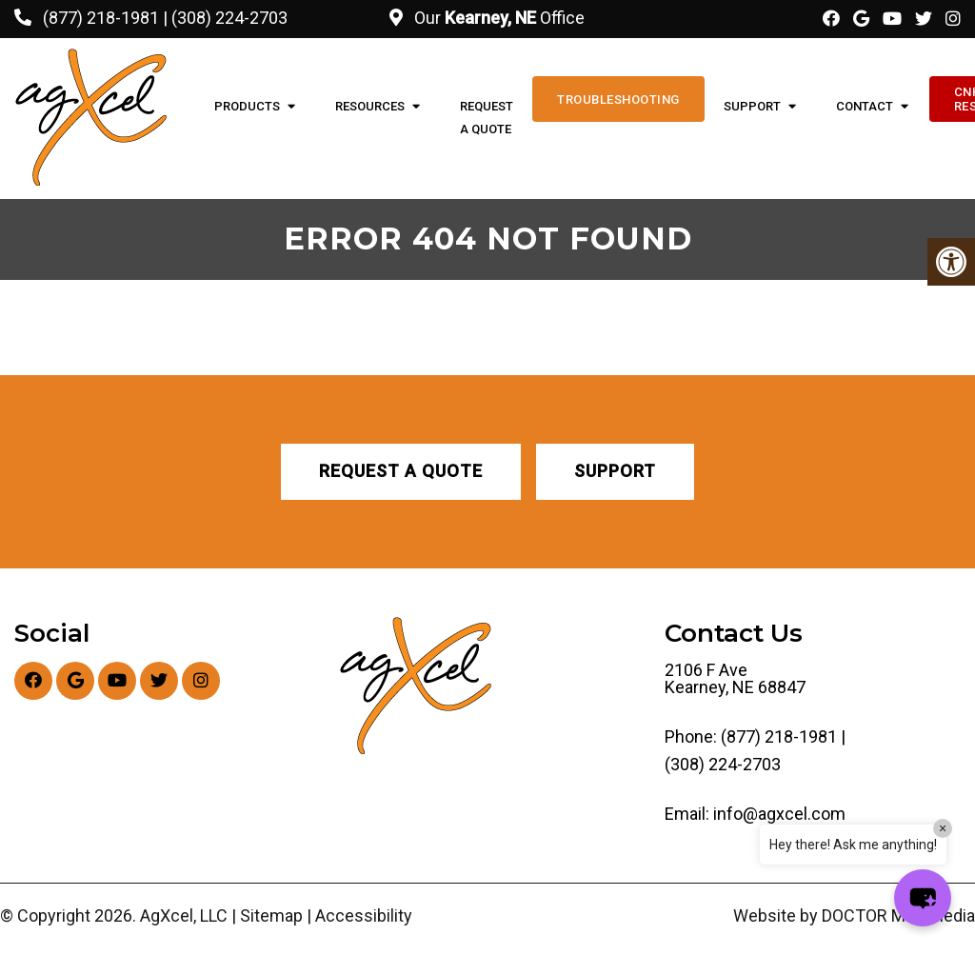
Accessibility (363, 916)
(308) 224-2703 (229, 18)
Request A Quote (486, 117)
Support (752, 106)
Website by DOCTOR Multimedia (854, 916)
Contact (864, 106)
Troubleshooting (618, 99)
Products (247, 106)
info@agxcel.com (779, 814)
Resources (370, 106)
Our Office (497, 18)
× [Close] (942, 828)
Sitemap (271, 916)
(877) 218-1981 (101, 18)
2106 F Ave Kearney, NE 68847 (735, 679)
